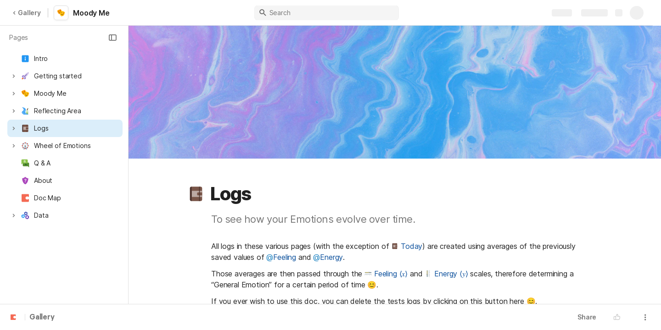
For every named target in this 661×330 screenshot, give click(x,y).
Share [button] (586, 317)
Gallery (26, 12)
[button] (112, 37)
